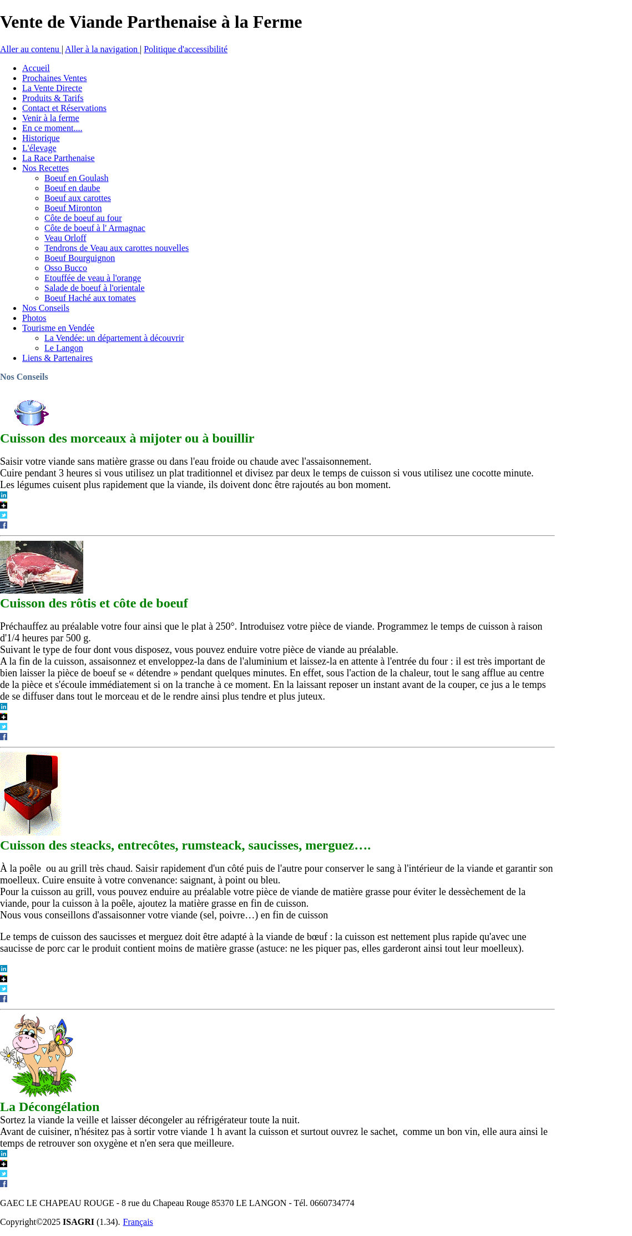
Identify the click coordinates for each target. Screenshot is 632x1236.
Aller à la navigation (102, 49)
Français (138, 1222)
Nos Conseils (24, 376)
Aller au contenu (31, 49)
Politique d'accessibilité (185, 49)
